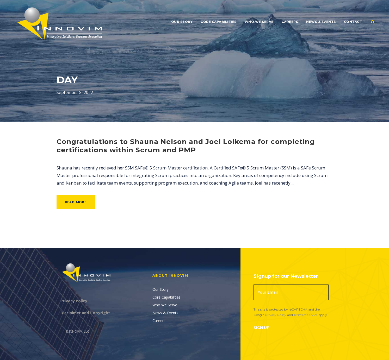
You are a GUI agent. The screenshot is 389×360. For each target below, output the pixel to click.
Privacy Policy (275, 315)
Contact (353, 22)
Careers (290, 22)
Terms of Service (306, 315)
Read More (76, 202)
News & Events (321, 22)
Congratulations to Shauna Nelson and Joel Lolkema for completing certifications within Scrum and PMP (186, 145)
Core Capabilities (219, 22)
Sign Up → (264, 327)
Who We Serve (259, 22)
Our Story (182, 22)
